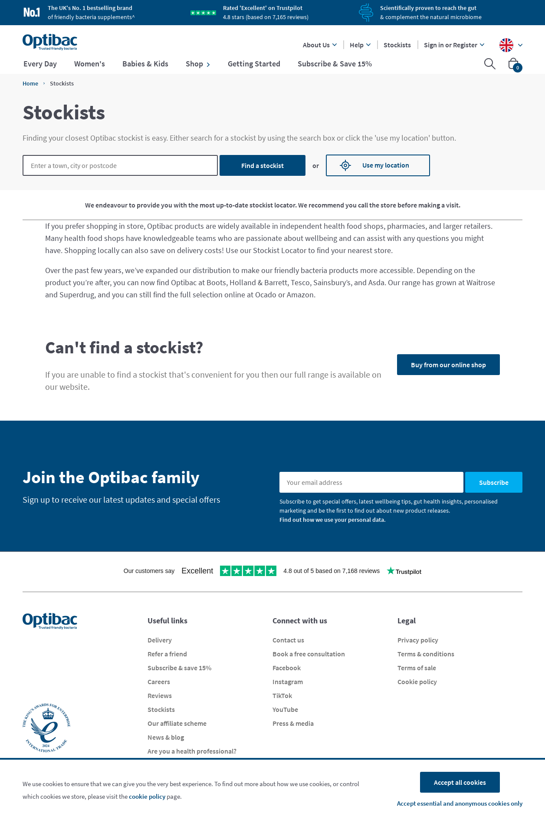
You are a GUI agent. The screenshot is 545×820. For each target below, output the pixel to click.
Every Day (40, 64)
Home (30, 83)
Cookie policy (417, 681)
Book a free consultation (308, 653)
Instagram (287, 681)
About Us (320, 44)
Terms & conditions (425, 653)
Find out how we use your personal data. (332, 520)
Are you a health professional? (192, 751)
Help (360, 44)
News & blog (166, 737)
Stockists (397, 44)
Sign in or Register (454, 44)
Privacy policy (417, 640)
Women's (89, 64)
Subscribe (494, 482)
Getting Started (254, 64)
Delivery (160, 640)
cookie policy (147, 796)
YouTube (285, 709)
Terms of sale (416, 667)
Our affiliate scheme (177, 723)
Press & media (293, 723)
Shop (198, 64)
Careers (159, 681)
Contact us (288, 640)
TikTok (282, 695)
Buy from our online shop (448, 364)
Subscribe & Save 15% (335, 64)
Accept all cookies (460, 782)
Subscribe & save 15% (179, 667)
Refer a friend (167, 653)
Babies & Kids (145, 64)
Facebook (286, 667)
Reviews (160, 695)
